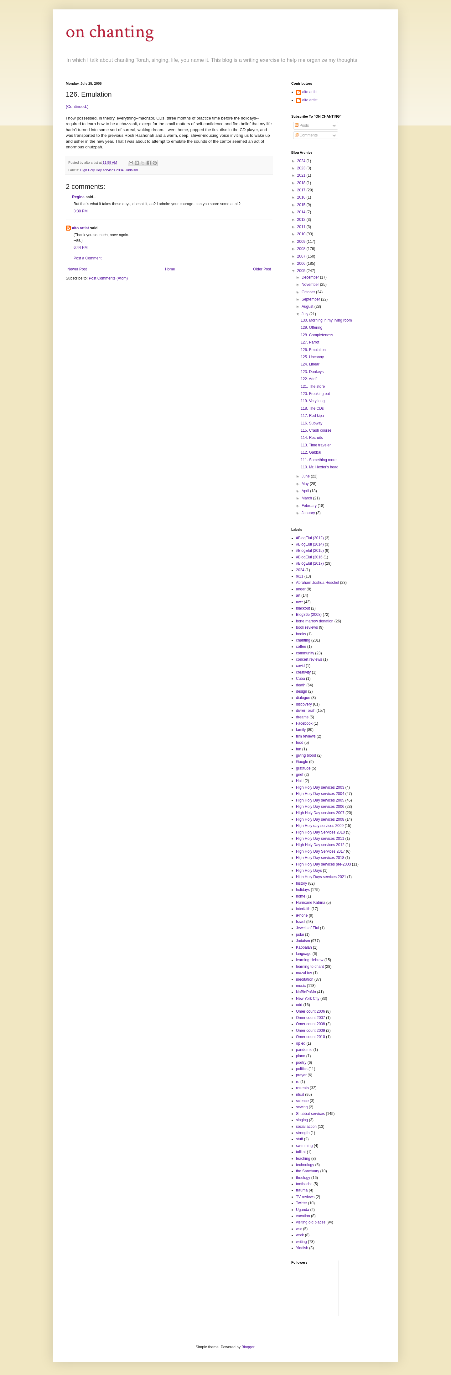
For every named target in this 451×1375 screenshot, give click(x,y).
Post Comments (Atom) (108, 278)
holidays (303, 889)
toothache (304, 1184)
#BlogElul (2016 (309, 557)
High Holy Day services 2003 (320, 787)
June (306, 476)
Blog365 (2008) (309, 614)
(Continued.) (77, 106)
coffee (301, 646)
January (309, 513)
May (306, 484)
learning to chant (310, 966)
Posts (302, 125)
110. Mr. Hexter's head (319, 467)
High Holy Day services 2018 (320, 857)
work (300, 1235)
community (305, 653)
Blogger (247, 1347)
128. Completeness (317, 335)
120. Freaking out (315, 394)
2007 (302, 256)
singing (302, 1120)
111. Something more (319, 460)
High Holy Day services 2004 (102, 170)
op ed (300, 1043)
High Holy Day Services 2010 (320, 832)
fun (298, 749)
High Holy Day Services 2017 (320, 851)
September (311, 299)
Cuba (300, 678)
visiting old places (310, 1222)
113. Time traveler (316, 445)
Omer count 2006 (310, 1011)
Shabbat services (310, 1113)
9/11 (299, 576)
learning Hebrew (309, 960)
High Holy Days (309, 870)
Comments (306, 135)
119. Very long (313, 401)
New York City (307, 998)
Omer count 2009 (310, 1030)
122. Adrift (309, 379)
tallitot (301, 1152)
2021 (302, 175)
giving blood (306, 755)
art (298, 595)
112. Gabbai (311, 452)
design (301, 691)
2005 (302, 271)
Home (170, 269)
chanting (303, 640)
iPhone (302, 915)
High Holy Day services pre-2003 (323, 864)
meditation (304, 979)
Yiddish (302, 1248)
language (303, 953)
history (301, 883)
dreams (302, 717)
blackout (303, 608)
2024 (302, 161)
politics (302, 1069)
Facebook (304, 723)
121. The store (313, 386)
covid (300, 666)
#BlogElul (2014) (310, 544)
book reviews (307, 627)
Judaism (131, 170)
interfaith (303, 909)
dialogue (303, 697)
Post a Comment (87, 258)
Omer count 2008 (310, 1024)
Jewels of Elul (307, 928)
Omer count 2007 (310, 1017)
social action (306, 1126)
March (307, 498)
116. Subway (311, 423)
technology (305, 1165)
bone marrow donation (314, 621)
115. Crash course (316, 430)
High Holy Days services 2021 (321, 877)
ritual (300, 1094)
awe (299, 602)
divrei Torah (305, 710)
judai (300, 934)
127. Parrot (310, 342)
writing (301, 1241)
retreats (302, 1088)
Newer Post (77, 269)
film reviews (306, 736)
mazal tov (304, 973)
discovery (304, 704)
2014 (302, 212)
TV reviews (305, 1197)
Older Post (262, 269)
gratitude (303, 768)
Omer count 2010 (310, 1037)
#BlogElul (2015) (310, 550)
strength (302, 1133)
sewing (302, 1107)
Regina (78, 197)
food (299, 742)
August (308, 306)
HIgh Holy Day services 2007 (320, 813)
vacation (303, 1216)
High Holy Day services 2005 (320, 800)
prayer (301, 1075)
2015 (302, 205)
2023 (302, 168)
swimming (304, 1145)
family (301, 729)
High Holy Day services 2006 (320, 806)
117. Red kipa (312, 415)
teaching (303, 1158)
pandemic (304, 1049)
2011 (302, 227)
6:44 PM (81, 247)
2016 (302, 197)
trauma (302, 1190)
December (311, 277)
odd (299, 1005)
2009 (302, 241)
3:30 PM (81, 211)
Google (302, 761)
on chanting (110, 31)
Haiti (299, 781)
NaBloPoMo (306, 992)
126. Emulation (313, 350)
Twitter (301, 1203)
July (305, 314)
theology (303, 1177)
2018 (302, 183)
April (306, 491)
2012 (302, 219)
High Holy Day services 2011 (320, 838)
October (309, 292)
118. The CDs (312, 408)
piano (300, 1056)
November (311, 284)
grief (299, 774)
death (300, 685)
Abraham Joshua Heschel (317, 582)
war (299, 1229)
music (301, 985)
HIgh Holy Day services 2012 (320, 845)
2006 (302, 263)
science (302, 1101)
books (301, 634)
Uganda (302, 1209)
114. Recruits (312, 437)
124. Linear (310, 364)
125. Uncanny (312, 357)
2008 (302, 249)
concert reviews (309, 659)
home (300, 896)
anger (301, 589)
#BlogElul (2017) (310, 563)
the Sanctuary (307, 1171)
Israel (300, 921)
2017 (302, 190)
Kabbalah (304, 947)
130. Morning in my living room (326, 320)
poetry (301, 1062)
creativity (303, 672)
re (297, 1081)
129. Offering (311, 327)
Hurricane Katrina (310, 902)
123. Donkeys (312, 372)
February (310, 506)
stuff (299, 1139)
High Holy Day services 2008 (320, 819)
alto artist (80, 228)
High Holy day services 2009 (320, 825)
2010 (302, 234)
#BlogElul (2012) (310, 538)
